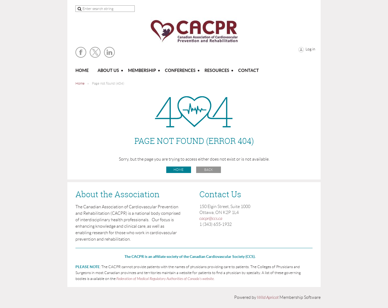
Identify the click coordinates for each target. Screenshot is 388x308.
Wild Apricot (268, 297)
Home (80, 83)
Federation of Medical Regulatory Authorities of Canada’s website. (165, 278)
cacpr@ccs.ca (210, 218)
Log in (310, 49)
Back (208, 169)
